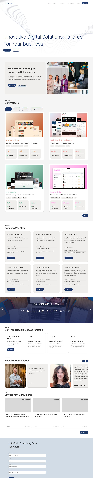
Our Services (70, 3)
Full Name (11, 453)
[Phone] (27, 472)
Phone (10, 470)
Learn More (16, 50)
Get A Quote (7, 50)
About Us (55, 3)
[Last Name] (27, 455)
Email (10, 458)
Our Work (62, 3)
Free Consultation (22, 85)
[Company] (27, 466)
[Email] (27, 461)
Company (11, 464)
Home (49, 3)
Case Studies (12, 85)
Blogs (78, 3)
